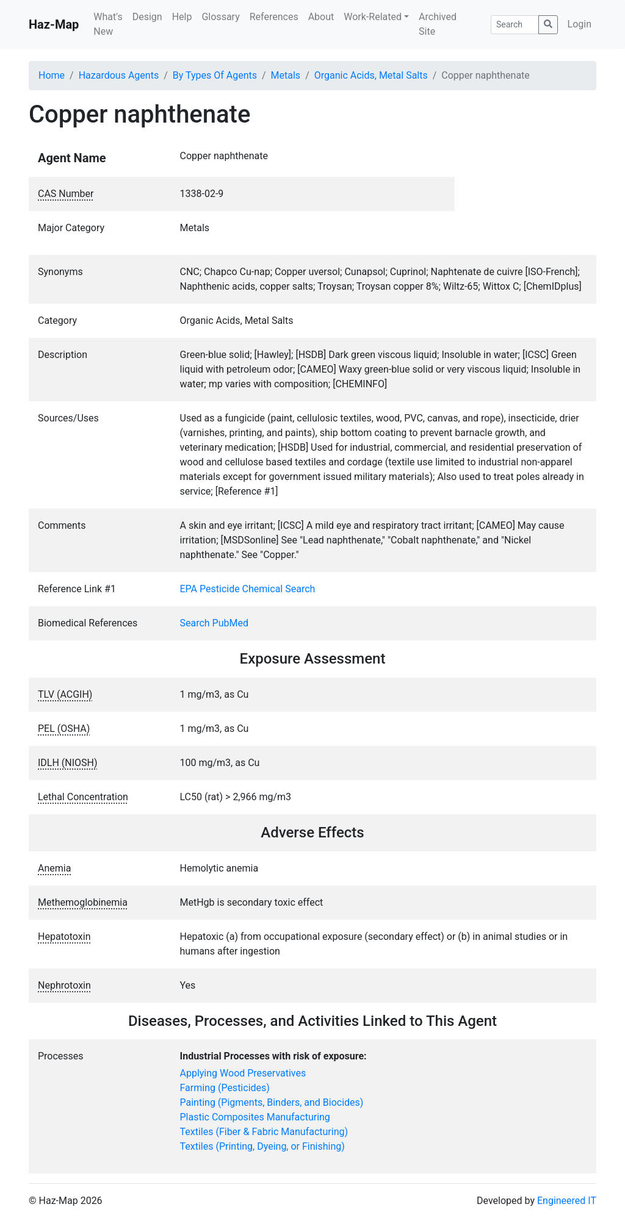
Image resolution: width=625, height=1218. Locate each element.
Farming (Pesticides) (225, 1088)
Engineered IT (566, 1200)
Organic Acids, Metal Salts (371, 75)
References (274, 17)
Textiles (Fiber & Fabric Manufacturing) (264, 1131)
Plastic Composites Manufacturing (255, 1117)
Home (51, 75)
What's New (107, 24)
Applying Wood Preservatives (243, 1073)
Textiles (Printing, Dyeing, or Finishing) (262, 1146)
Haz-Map (54, 24)
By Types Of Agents (215, 75)
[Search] (515, 24)
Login (579, 24)
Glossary (220, 17)
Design (147, 17)
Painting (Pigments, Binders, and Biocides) (272, 1102)
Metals (286, 75)
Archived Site (438, 24)
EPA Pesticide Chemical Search (248, 589)
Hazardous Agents (119, 75)
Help (182, 17)
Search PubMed (214, 623)
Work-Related (373, 17)
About (321, 17)
